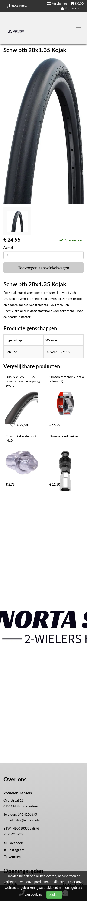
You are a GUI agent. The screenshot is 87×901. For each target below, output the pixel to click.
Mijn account (72, 8)
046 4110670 (27, 814)
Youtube (12, 857)
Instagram (14, 850)
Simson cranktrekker (64, 436)
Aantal (8, 247)
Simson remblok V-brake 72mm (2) (67, 379)
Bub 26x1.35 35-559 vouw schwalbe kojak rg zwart (23, 381)
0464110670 (18, 6)
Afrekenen (57, 3)
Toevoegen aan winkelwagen (43, 267)
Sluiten (54, 895)
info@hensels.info (27, 820)
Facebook (13, 843)
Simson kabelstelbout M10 (21, 438)
